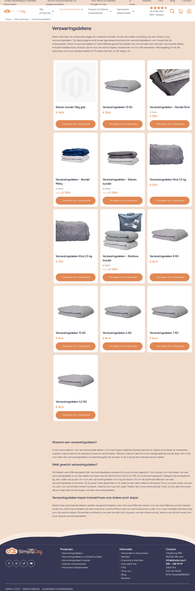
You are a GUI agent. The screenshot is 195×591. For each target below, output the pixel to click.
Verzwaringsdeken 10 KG (71, 333)
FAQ (123, 567)
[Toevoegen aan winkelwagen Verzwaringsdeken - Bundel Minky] (76, 200)
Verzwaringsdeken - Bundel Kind (169, 107)
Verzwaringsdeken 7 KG (164, 333)
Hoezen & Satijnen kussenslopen (98, 11)
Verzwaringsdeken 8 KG (164, 256)
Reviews (125, 578)
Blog (123, 575)
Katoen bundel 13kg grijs (70, 107)
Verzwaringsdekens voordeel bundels (81, 557)
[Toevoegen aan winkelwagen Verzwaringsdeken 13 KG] (123, 124)
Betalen (125, 557)
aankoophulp (153, 487)
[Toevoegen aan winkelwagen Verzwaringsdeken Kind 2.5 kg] (76, 277)
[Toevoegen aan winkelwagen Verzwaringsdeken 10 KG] (76, 346)
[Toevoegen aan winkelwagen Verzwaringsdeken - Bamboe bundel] (123, 277)
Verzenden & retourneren (134, 553)
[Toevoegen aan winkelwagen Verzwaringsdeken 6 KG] (123, 346)
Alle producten (45, 11)
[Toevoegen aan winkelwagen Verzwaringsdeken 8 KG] (170, 277)
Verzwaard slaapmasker (124, 11)
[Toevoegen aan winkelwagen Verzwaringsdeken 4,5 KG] (76, 415)
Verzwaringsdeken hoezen (75, 560)
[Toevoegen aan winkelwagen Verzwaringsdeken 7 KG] (170, 346)
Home (8, 19)
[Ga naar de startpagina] (24, 551)
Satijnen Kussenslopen (73, 564)
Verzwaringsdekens (69, 9)
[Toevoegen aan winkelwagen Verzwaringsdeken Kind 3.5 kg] (170, 200)
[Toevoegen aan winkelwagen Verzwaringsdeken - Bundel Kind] (170, 124)
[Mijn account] (172, 11)
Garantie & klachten (131, 560)
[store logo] (15, 11)
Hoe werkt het (128, 564)
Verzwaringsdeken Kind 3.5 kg (168, 179)
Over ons (125, 571)
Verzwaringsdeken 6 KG (117, 333)
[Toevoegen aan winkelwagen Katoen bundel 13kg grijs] (76, 124)
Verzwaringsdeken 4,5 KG (71, 402)
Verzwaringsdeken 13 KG (117, 107)
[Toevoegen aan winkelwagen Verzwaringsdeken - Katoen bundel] (123, 200)
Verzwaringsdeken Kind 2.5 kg (74, 256)
